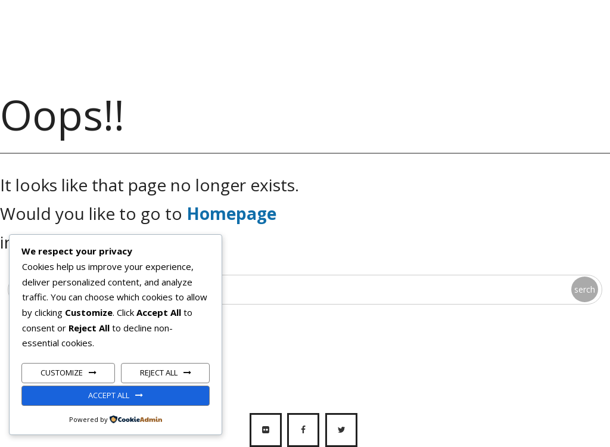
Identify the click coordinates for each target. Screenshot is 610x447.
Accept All (108, 395)
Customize (62, 372)
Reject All (159, 372)
